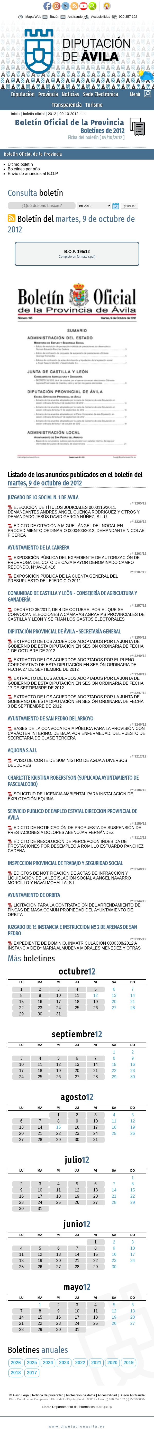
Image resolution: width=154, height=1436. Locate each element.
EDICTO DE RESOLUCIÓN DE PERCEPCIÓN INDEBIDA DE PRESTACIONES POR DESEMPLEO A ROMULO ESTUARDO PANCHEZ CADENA (75, 846)
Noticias (70, 94)
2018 (16, 1372)
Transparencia (67, 104)
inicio (15, 114)
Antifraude (71, 17)
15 (21, 1001)
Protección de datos (80, 1395)
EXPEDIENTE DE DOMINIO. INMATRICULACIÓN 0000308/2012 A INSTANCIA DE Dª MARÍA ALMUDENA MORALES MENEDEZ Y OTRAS (74, 945)
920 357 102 (123, 17)
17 (58, 1001)
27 (77, 1077)
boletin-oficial (33, 114)
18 (77, 1001)
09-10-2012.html (72, 114)
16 (40, 1001)
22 (21, 1008)
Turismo (94, 104)
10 (58, 995)
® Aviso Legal (19, 1395)
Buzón (50, 17)
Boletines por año (24, 169)
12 (58, 1064)
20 (77, 1070)
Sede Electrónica (100, 94)
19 (95, 1001)
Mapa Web (29, 17)
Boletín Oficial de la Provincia (69, 122)
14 (95, 1064)
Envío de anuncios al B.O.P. (33, 173)
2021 (96, 1362)
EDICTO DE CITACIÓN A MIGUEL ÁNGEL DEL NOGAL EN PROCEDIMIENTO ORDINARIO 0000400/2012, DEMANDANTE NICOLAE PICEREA (76, 530)
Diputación (23, 94)
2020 (112, 1362)
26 (95, 1008)
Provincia (48, 94)
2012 (52, 114)
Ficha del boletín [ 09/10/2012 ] (96, 138)
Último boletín (20, 164)
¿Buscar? (129, 205)
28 (95, 1077)
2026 (16, 1362)
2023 (64, 1362)
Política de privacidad (48, 1395)
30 (40, 1014)
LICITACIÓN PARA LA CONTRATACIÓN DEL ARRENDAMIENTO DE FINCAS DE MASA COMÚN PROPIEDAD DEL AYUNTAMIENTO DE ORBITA (74, 910)
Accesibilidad (96, 17)
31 (58, 1014)
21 (95, 1070)
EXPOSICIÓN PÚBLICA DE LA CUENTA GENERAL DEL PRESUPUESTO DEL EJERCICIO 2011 (63, 578)
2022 (80, 1362)
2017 (32, 1372)
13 (77, 1064)
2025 (32, 1362)
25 (77, 1008)
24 (58, 1008)
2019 (128, 1362)
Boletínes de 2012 (102, 131)
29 (21, 1014)
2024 (48, 1362)
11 (77, 995)
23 (40, 1008)
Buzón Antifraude (132, 1395)
